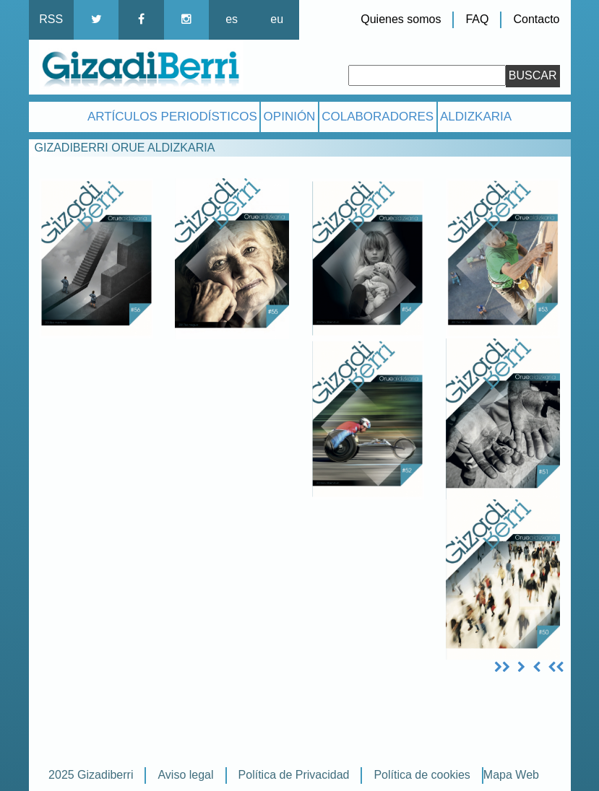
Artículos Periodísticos (172, 116)
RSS (51, 19)
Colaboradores (378, 116)
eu (276, 19)
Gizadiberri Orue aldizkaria (125, 147)
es (231, 19)
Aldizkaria (476, 116)
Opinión (290, 116)
